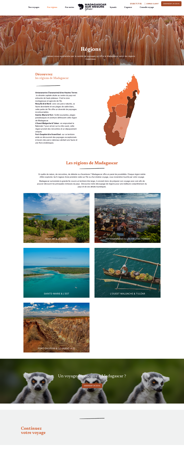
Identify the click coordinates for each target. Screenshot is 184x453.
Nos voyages (33, 7)
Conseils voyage (147, 7)
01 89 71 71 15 (136, 4)
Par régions (52, 7)
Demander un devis (171, 4)
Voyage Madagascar (31, 19)
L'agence (128, 7)
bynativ (113, 7)
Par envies (69, 7)
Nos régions (47, 19)
